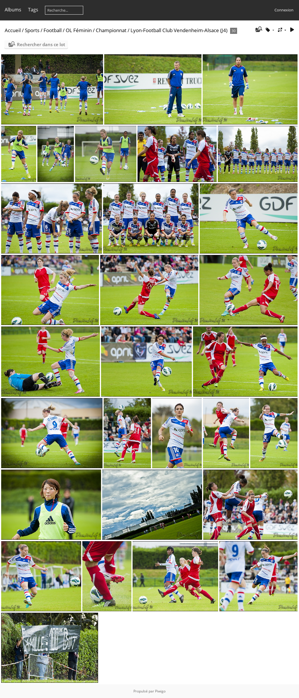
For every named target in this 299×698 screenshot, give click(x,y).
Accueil (13, 30)
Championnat (111, 30)
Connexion (283, 10)
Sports (32, 30)
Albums (13, 9)
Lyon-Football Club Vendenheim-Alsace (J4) (179, 30)
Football (53, 30)
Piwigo (160, 691)
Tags (33, 9)
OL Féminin (79, 30)
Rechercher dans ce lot (41, 44)
